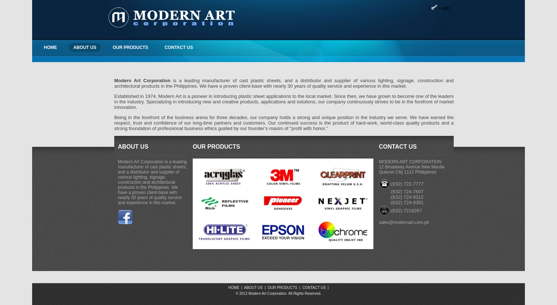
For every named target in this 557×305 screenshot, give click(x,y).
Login (444, 8)
